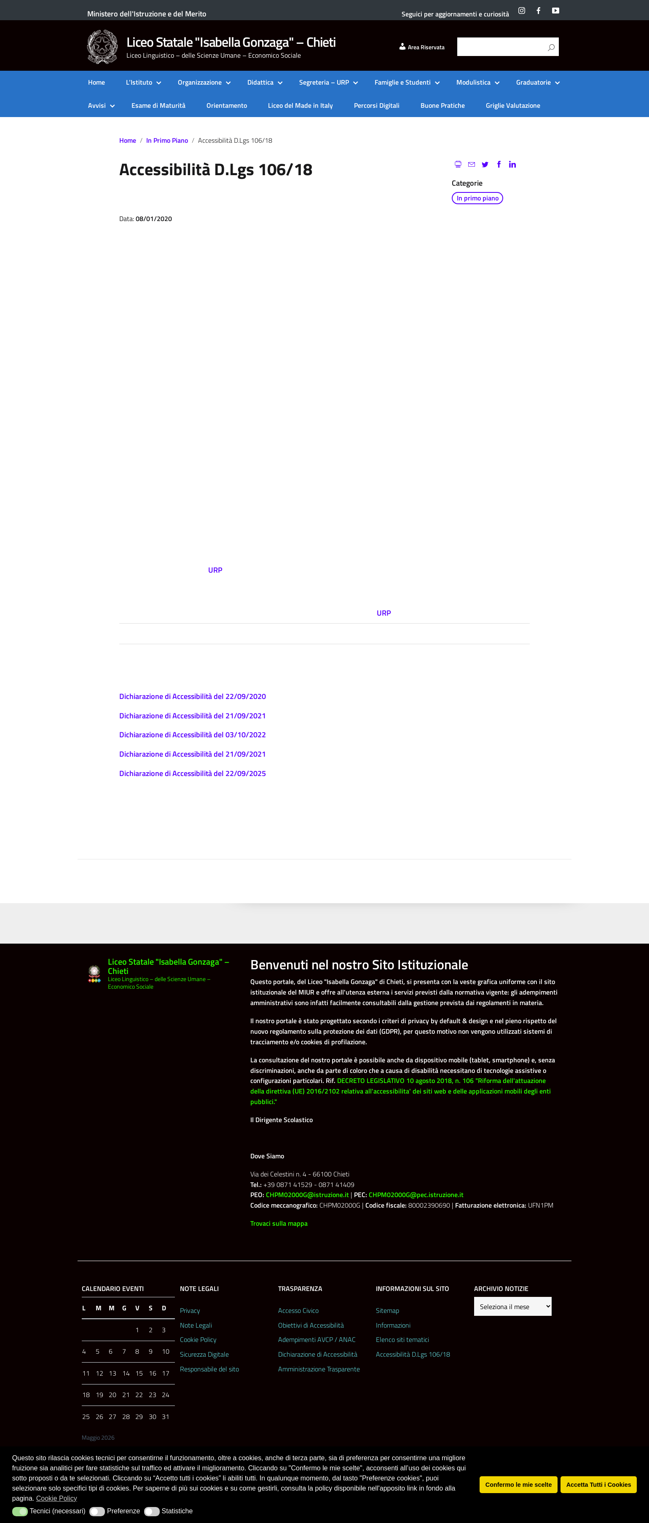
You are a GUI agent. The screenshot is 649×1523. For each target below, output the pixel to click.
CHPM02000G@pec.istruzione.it (416, 1195)
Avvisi (97, 105)
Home (96, 82)
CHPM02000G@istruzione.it (307, 1195)
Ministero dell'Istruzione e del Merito (146, 13)
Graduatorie (533, 82)
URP (384, 613)
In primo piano (167, 140)
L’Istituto (139, 82)
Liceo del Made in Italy (300, 105)
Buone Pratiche (443, 105)
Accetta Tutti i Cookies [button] (598, 1484)
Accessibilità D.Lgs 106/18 (413, 1354)
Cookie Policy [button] (56, 1498)
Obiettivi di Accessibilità (311, 1325)
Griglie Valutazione (513, 105)
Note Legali (196, 1325)
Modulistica (473, 82)
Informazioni (393, 1325)
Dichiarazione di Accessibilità (317, 1354)
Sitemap (387, 1310)
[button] (20, 1511)
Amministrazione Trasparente (319, 1369)
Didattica (260, 82)
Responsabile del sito (209, 1369)
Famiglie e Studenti (403, 82)
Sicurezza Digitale (204, 1354)
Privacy (190, 1310)
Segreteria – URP (324, 82)
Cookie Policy (198, 1339)
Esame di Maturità (158, 105)
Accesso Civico (298, 1310)
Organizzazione (200, 82)
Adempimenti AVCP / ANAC (317, 1339)
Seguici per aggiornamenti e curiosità (455, 14)
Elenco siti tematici (402, 1339)
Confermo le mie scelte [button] (518, 1484)
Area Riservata (421, 47)
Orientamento (226, 105)
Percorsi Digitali (377, 105)
